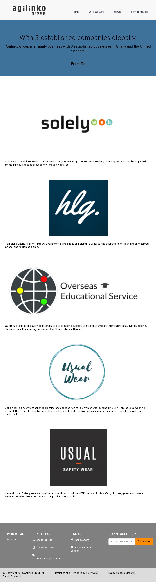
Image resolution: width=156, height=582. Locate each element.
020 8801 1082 (44, 540)
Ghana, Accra (81, 540)
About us (12, 539)
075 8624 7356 (45, 547)
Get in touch (139, 12)
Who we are (96, 12)
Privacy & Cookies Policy (120, 573)
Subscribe (144, 541)
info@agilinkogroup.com (46, 558)
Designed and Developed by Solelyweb (76, 573)
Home (75, 12)
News (117, 12)
